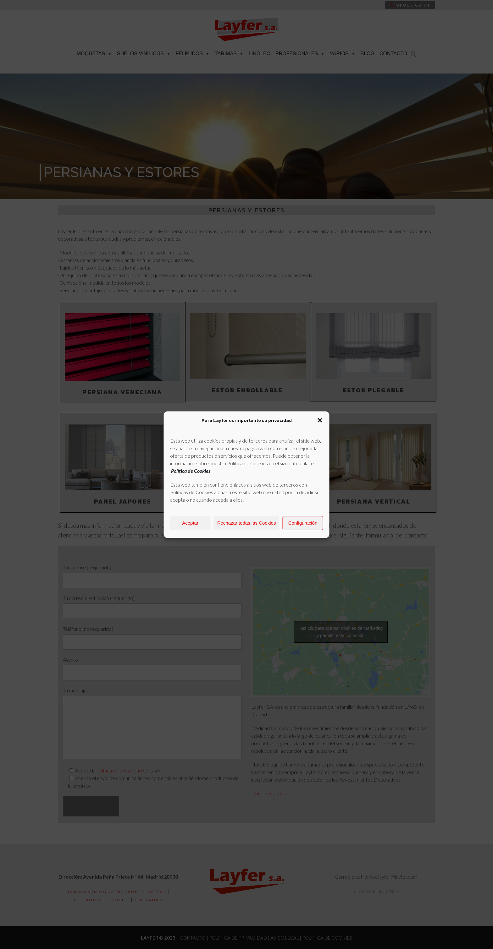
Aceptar (190, 523)
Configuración (303, 523)
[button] (320, 420)
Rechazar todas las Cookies (246, 523)
